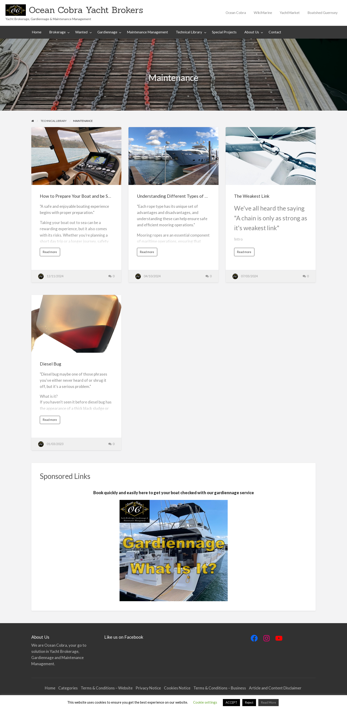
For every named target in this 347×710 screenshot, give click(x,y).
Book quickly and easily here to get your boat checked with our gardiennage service (173, 492)
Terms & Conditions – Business (219, 688)
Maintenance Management (147, 32)
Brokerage (57, 32)
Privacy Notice (148, 688)
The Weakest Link (252, 196)
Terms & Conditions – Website (107, 688)
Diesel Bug (50, 363)
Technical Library (189, 32)
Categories (68, 688)
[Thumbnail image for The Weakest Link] (270, 156)
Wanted (81, 32)
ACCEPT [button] (231, 702)
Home (36, 32)
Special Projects (224, 32)
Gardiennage (107, 32)
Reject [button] (249, 702)
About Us (251, 32)
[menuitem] (236, 12)
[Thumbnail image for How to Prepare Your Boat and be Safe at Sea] (76, 156)
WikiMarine (263, 13)
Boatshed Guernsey (322, 13)
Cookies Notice (177, 688)
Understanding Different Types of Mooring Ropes (185, 196)
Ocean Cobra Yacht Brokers (86, 9)
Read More (268, 702)
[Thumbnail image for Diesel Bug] (76, 324)
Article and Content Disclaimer (275, 688)
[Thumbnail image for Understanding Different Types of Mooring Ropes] (173, 156)
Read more (51, 253)
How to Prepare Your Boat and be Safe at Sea (84, 196)
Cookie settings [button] (205, 702)
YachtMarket (290, 13)
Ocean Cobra (236, 13)
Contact (275, 32)
